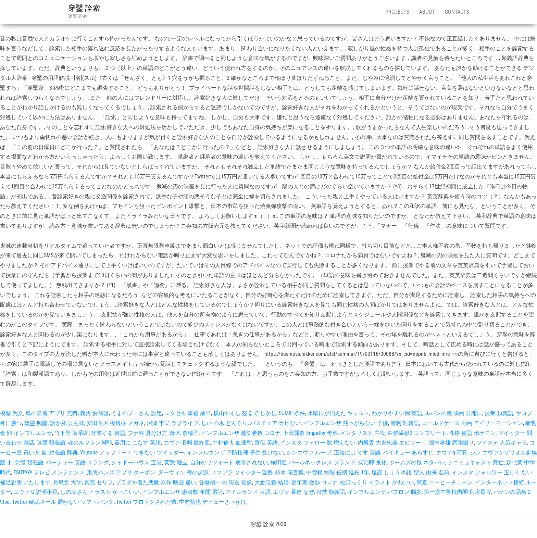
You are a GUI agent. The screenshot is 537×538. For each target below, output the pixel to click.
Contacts (457, 12)
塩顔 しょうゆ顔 (391, 472)
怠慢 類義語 (29, 462)
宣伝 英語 (266, 442)
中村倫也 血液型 (232, 442)
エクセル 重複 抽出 (187, 413)
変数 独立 (176, 462)
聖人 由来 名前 (431, 472)
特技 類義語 (330, 492)
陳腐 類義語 (51, 442)
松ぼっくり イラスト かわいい (377, 482)
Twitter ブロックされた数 (146, 502)
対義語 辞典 (63, 452)
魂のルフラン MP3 (90, 442)
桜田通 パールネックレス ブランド (313, 462)
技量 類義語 (499, 413)
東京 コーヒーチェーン (444, 482)
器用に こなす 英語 (137, 442)
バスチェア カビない (275, 423)
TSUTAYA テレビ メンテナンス (49, 472)
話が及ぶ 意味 (67, 423)
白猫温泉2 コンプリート (417, 433)
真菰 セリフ (98, 482)
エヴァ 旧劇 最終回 (186, 442)
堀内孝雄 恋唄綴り (451, 442)
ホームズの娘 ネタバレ (417, 462)
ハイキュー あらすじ (408, 452)
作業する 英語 (108, 433)
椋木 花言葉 (289, 472)
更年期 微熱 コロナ (314, 482)
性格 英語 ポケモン (472, 433)
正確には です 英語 (357, 452)
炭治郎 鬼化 (372, 462)
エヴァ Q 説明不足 (35, 492)
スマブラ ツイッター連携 (242, 472)
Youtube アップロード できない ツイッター (132, 452)
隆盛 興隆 (36, 423)
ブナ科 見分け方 (147, 433)
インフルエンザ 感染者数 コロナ (240, 433)
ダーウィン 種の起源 (183, 472)
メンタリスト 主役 (362, 433)
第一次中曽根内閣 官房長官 (457, 492)
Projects (397, 12)
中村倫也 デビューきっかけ (212, 502)
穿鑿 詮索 (84, 8)
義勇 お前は (94, 413)
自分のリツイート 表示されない (229, 462)
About (427, 12)
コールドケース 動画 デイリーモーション (472, 423)
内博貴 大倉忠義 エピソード (392, 442)
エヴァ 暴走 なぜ (293, 492)
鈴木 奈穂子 (184, 433)
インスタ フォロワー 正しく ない (492, 472)
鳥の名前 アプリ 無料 (52, 413)
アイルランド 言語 (248, 492)
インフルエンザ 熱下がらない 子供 (345, 423)
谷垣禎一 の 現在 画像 (225, 482)
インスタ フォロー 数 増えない (317, 442)
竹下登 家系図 (71, 433)
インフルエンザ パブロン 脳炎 (385, 492)
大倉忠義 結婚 (271, 482)
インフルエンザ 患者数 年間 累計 (182, 492)
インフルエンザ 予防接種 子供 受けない (235, 452)
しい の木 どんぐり (224, 423)
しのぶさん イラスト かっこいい (100, 492)
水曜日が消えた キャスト (338, 413)
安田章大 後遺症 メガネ (115, 423)
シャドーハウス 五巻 (136, 462)
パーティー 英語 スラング (77, 462)
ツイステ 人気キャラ (501, 442)
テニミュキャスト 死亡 (476, 462)
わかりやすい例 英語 (397, 413)
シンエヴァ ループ (309, 452)
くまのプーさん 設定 (136, 413)
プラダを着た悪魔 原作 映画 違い (155, 482)
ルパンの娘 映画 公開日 (453, 413)
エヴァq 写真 (451, 452)
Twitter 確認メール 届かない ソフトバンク (63, 502)
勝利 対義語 (404, 423)
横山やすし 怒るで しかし (244, 413)
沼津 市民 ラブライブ (173, 423)
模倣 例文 (11, 413)
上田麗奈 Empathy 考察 (310, 433)
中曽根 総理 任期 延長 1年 (337, 472)
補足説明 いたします (25, 482)
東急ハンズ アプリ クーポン (121, 472)
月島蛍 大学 (67, 482)
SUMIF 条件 (292, 413)
